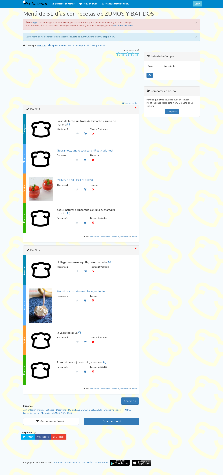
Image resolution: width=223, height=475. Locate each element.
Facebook (43, 436)
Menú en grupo (88, 3)
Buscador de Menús (63, 3)
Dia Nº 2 (34, 250)
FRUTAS (127, 409)
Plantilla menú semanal (115, 3)
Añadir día (130, 401)
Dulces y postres (112, 409)
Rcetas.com (34, 3)
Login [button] (197, 3)
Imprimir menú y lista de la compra (66, 45)
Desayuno (61, 409)
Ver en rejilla (129, 103)
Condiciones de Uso (75, 462)
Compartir (172, 111)
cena (134, 236)
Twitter (28, 436)
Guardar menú (111, 421)
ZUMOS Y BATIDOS (62, 413)
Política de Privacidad (97, 462)
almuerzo (106, 236)
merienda (125, 236)
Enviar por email (96, 45)
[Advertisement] (81, 80)
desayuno (95, 236)
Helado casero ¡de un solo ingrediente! (81, 291)
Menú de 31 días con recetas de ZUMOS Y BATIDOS (88, 14)
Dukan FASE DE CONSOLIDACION (85, 409)
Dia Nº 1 (34, 109)
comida (115, 236)
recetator (41, 45)
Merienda (45, 413)
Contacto (58, 462)
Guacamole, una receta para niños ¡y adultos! (85, 150)
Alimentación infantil (33, 409)
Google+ (58, 436)
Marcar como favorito (51, 421)
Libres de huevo (31, 413)
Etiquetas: (28, 406)
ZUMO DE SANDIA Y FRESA (75, 180)
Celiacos (50, 409)
